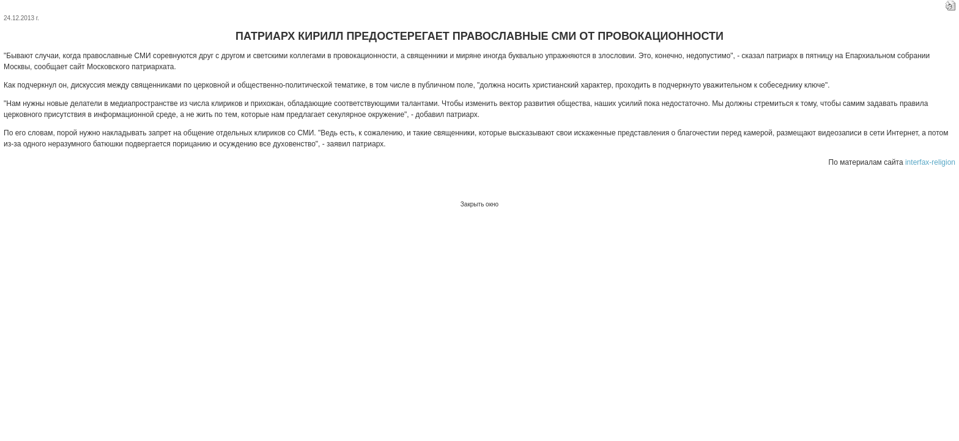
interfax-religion (930, 162)
